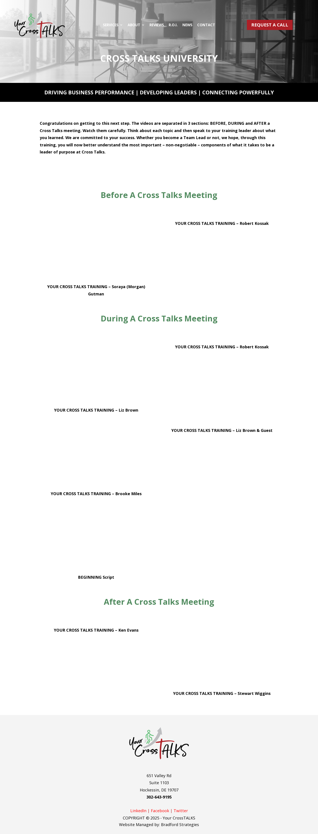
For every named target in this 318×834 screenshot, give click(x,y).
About (134, 25)
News (187, 25)
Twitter (181, 810)
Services (110, 25)
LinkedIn (138, 810)
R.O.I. (173, 25)
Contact (206, 25)
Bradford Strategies (180, 824)
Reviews (157, 25)
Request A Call (269, 25)
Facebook (160, 810)
